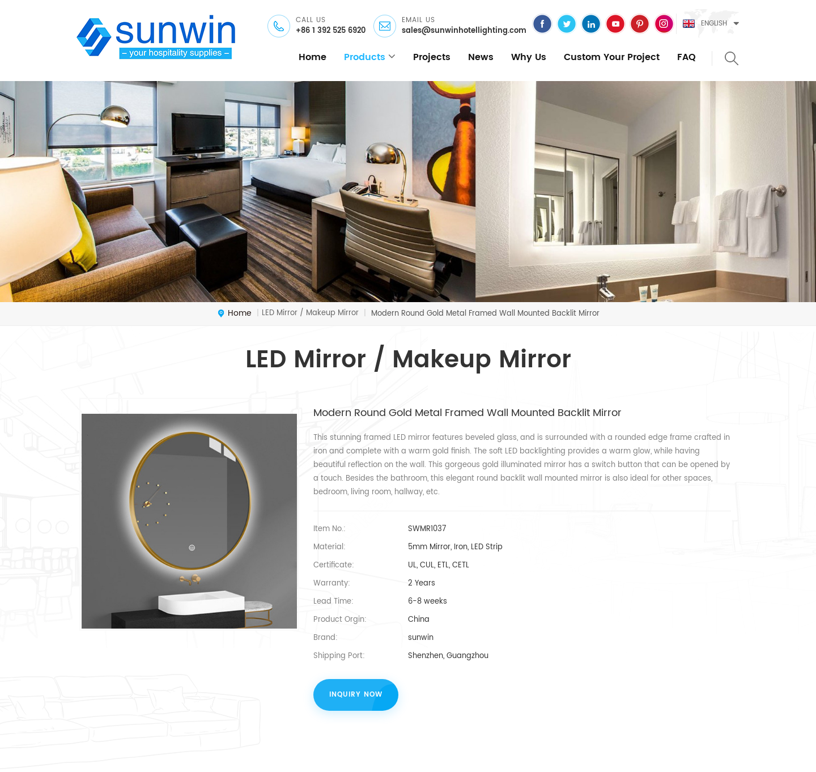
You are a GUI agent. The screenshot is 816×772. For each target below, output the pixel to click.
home (312, 57)
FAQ (686, 57)
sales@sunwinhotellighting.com (464, 31)
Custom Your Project (612, 57)
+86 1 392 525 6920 (331, 31)
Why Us (528, 57)
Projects (431, 57)
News (481, 57)
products (364, 57)
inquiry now (355, 694)
